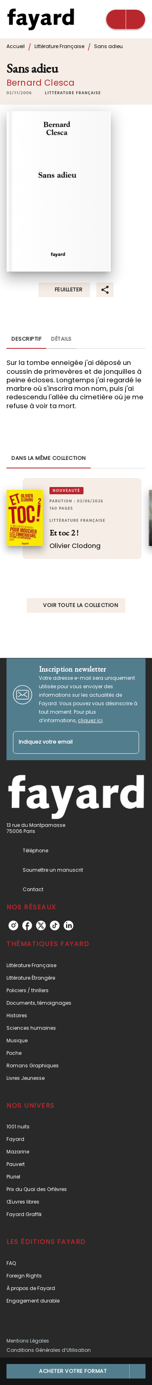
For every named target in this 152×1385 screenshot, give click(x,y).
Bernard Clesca (40, 83)
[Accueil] (40, 19)
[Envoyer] (129, 742)
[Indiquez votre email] (66, 742)
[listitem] (13, 925)
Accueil (15, 46)
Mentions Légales (27, 1340)
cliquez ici (90, 720)
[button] (73, 93)
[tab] (26, 339)
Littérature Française (59, 46)
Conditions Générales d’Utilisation (48, 1350)
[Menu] (126, 19)
